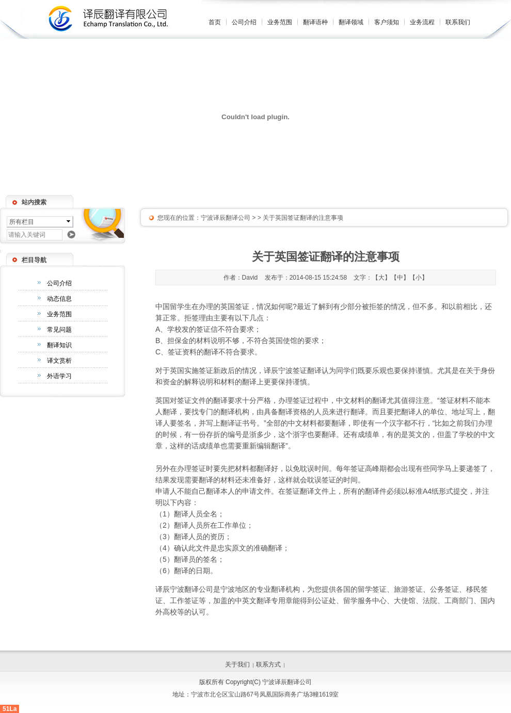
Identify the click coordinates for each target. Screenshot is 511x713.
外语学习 (59, 376)
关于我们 (237, 664)
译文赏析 (59, 360)
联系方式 (268, 664)
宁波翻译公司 (191, 589)
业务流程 (422, 22)
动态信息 (59, 298)
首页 (215, 22)
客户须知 (386, 22)
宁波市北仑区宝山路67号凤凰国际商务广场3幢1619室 (265, 694)
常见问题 (59, 329)
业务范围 (279, 22)
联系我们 (457, 22)
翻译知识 (59, 345)
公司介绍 (244, 22)
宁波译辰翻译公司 (225, 217)
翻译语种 (315, 22)
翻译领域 (351, 22)
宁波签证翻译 (300, 370)
